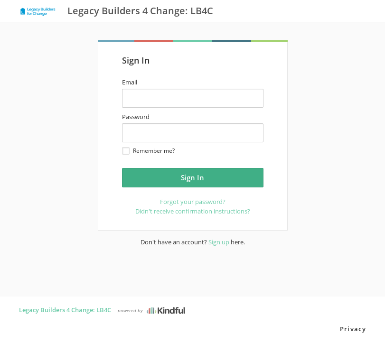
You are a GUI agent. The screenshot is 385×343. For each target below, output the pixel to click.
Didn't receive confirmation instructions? (192, 211)
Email (129, 82)
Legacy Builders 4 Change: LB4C (65, 310)
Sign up (218, 242)
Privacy (353, 328)
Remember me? (148, 151)
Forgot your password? (192, 201)
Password (136, 116)
